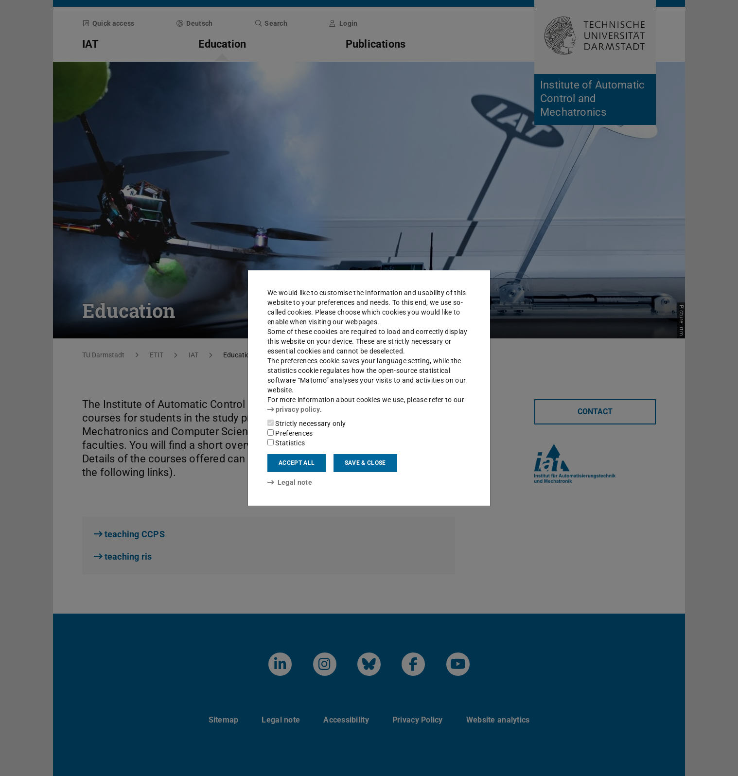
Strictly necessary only (306, 423)
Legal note (289, 482)
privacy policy (293, 409)
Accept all (297, 462)
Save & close (365, 462)
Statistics (286, 443)
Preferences (290, 433)
